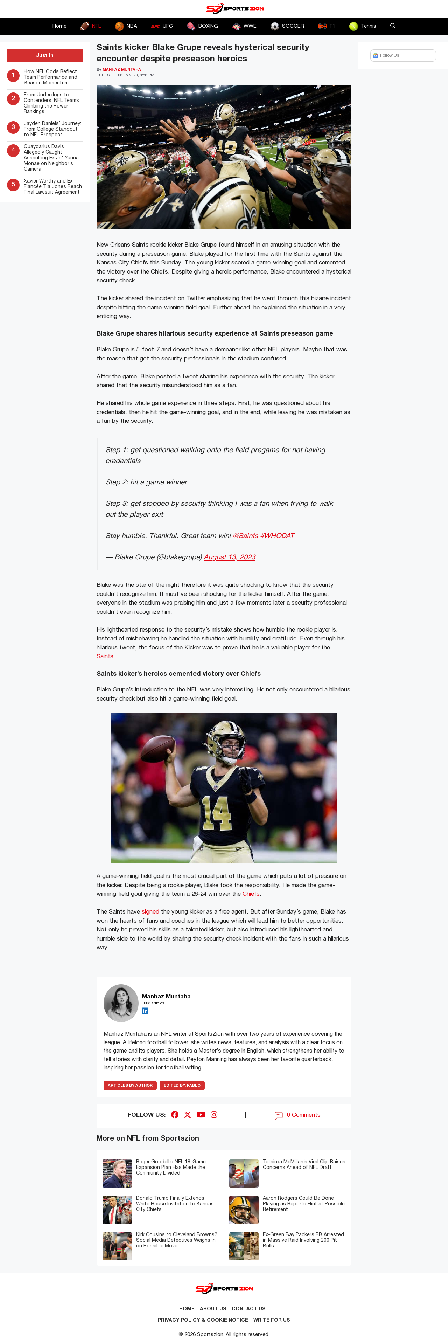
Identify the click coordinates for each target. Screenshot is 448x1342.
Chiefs (251, 894)
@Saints (245, 536)
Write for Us (271, 1320)
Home (59, 26)
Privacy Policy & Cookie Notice (203, 1320)
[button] (392, 26)
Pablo (182, 1085)
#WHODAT (277, 536)
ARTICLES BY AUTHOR (130, 1085)
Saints (105, 656)
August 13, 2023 (229, 557)
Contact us (249, 1309)
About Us (213, 1309)
